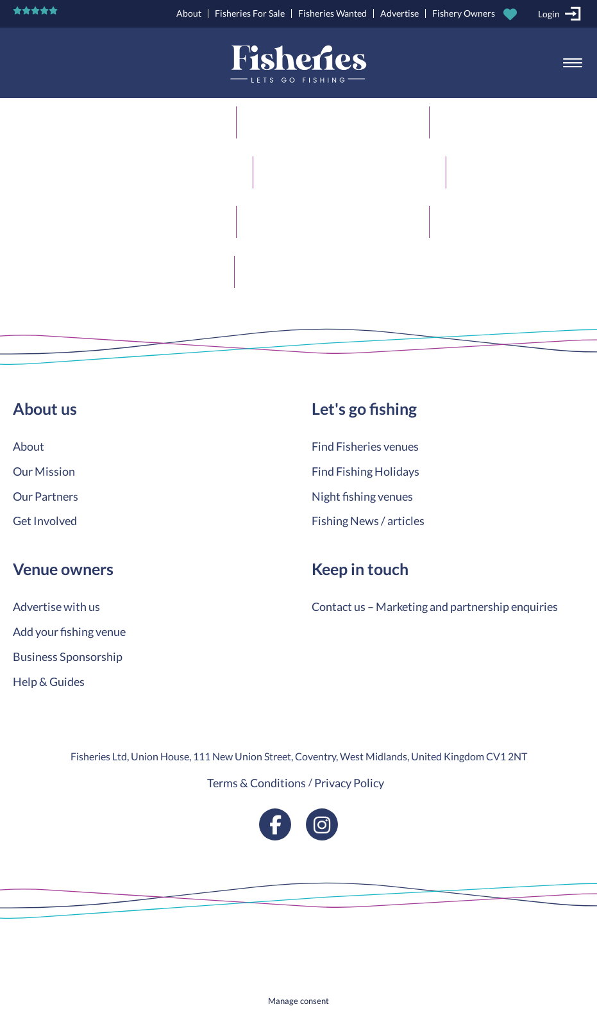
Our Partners (45, 496)
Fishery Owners (463, 13)
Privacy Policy (349, 783)
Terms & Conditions (256, 783)
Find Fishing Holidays (365, 471)
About (188, 13)
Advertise (399, 13)
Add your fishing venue (69, 631)
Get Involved (45, 521)
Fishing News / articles (368, 521)
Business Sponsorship (67, 656)
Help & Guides (49, 681)
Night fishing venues (362, 496)
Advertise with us (56, 606)
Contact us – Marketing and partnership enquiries (435, 606)
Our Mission (44, 471)
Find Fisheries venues (365, 446)
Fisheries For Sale (250, 13)
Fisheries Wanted (332, 13)
